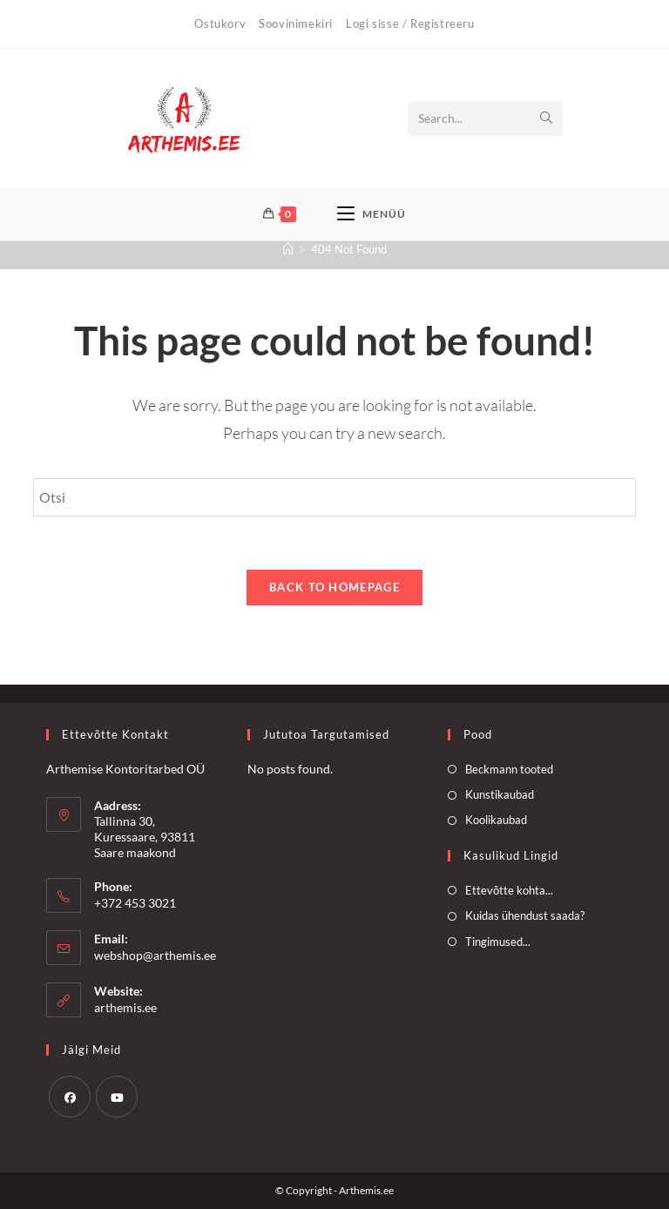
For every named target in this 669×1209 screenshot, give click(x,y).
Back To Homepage (334, 587)
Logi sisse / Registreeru (410, 23)
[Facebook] (70, 1097)
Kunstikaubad (499, 794)
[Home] (288, 249)
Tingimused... (497, 942)
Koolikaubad (496, 820)
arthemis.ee (125, 1007)
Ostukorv (220, 23)
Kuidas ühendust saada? (525, 915)
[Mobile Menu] (371, 214)
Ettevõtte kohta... (509, 890)
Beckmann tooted (509, 769)
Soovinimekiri (296, 23)
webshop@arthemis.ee (155, 955)
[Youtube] (117, 1097)
